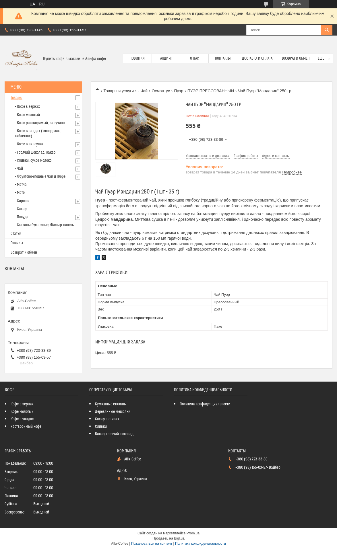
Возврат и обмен (296, 58)
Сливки (101, 426)
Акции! (166, 58)
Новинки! (137, 58)
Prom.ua (193, 533)
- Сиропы (22, 201)
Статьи (16, 233)
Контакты (223, 58)
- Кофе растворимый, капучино (40, 123)
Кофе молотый (22, 411)
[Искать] (326, 30)
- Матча (21, 184)
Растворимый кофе (26, 426)
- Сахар (21, 209)
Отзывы (17, 243)
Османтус (161, 91)
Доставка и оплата (257, 58)
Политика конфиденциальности (205, 404)
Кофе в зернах (22, 404)
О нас (194, 58)
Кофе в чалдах (22, 419)
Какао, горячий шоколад (114, 434)
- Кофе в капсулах (29, 144)
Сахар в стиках (107, 419)
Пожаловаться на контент (151, 544)
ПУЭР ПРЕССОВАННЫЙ (210, 91)
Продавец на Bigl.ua (168, 538)
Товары (16, 97)
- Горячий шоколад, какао (35, 152)
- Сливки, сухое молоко (33, 160)
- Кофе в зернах (27, 106)
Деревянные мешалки (112, 411)
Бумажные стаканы (111, 404)
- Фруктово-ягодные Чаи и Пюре (40, 176)
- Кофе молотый (27, 115)
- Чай (143, 91)
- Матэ (20, 192)
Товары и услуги (118, 91)
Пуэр (178, 91)
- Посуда (21, 217)
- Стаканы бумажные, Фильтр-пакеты (45, 225)
